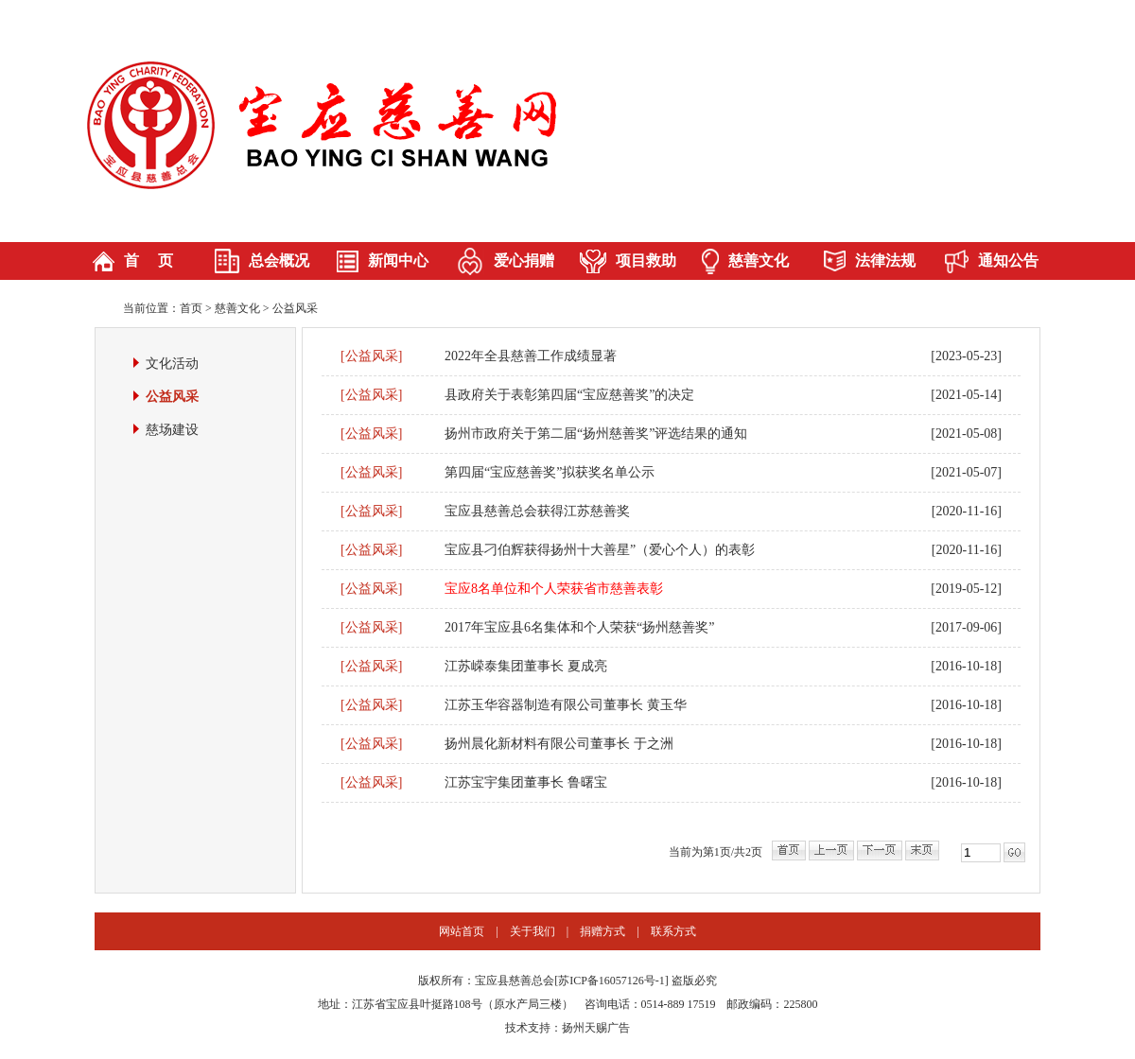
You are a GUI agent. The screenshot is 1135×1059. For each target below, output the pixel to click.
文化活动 (172, 363)
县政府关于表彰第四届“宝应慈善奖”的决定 (569, 395)
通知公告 (1008, 260)
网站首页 (461, 931)
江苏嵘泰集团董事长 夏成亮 (526, 666)
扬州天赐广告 (596, 1027)
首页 (191, 308)
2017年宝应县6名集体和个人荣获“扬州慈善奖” (579, 627)
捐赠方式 (602, 931)
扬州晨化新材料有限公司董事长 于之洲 (559, 744)
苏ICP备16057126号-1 (611, 980)
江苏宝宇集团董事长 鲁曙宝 (526, 782)
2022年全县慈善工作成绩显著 (531, 356)
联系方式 (673, 931)
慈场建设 (172, 430)
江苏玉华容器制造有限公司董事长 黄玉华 (566, 705)
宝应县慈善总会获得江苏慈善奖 (537, 511)
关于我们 (532, 931)
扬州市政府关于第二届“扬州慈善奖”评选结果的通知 (596, 433)
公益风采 (295, 308)
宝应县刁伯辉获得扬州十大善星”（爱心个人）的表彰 (600, 550)
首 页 (148, 260)
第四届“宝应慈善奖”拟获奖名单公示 (550, 472)
